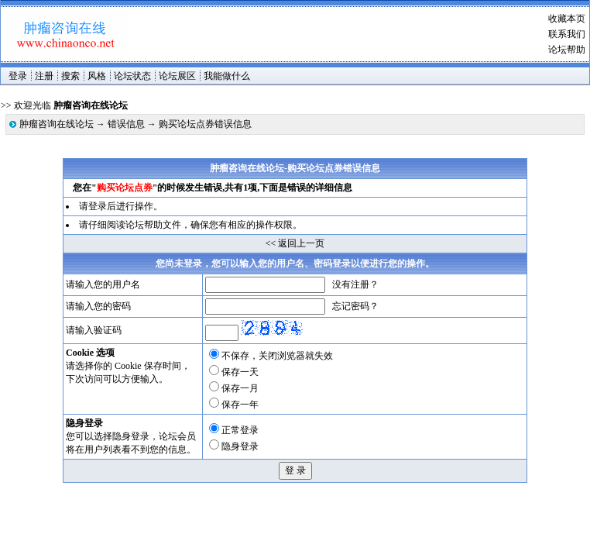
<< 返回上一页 (295, 243)
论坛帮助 (566, 49)
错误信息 (126, 124)
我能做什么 (227, 76)
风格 (96, 76)
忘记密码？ (355, 306)
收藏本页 (566, 18)
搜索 (70, 76)
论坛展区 (177, 76)
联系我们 (566, 34)
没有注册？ (355, 284)
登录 (18, 76)
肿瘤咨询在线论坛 (56, 124)
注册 (44, 76)
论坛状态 (132, 76)
